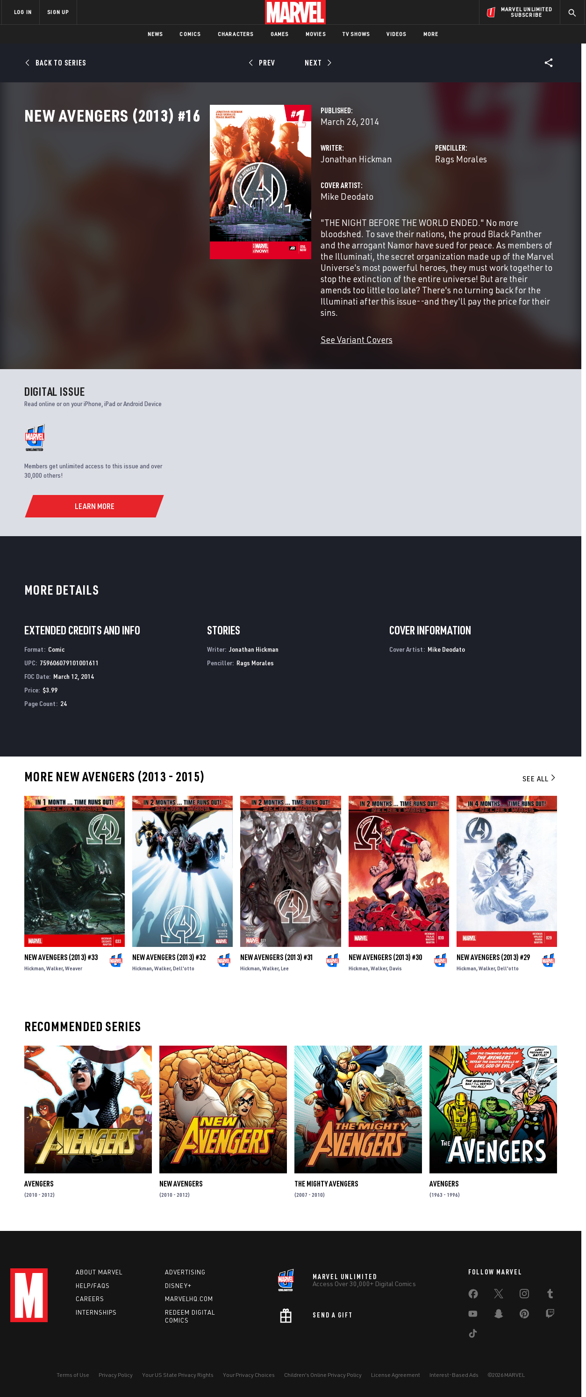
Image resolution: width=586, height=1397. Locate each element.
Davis (395, 975)
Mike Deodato (217, 237)
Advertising (185, 1277)
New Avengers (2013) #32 (169, 964)
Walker (54, 975)
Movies (316, 33)
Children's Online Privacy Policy (323, 1379)
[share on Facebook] (473, 1300)
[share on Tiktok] (473, 1340)
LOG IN (23, 11)
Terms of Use (73, 1379)
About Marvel (99, 1277)
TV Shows (356, 33)
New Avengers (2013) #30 (385, 964)
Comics (189, 33)
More (431, 33)
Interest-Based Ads (454, 1379)
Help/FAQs (93, 1290)
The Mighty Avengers (326, 1191)
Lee (285, 975)
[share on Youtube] (473, 1320)
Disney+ (178, 1290)
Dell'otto (183, 975)
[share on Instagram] (524, 1300)
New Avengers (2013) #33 (61, 964)
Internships (96, 1317)
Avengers (38, 1191)
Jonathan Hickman (226, 200)
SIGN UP (58, 11)
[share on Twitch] (550, 1320)
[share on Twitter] (498, 1300)
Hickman (34, 975)
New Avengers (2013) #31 (277, 964)
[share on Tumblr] (550, 1300)
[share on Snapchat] (498, 1320)
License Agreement (395, 1379)
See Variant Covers (227, 347)
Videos (396, 33)
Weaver (73, 975)
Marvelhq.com (189, 1304)
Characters (236, 33)
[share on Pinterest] (524, 1320)
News (155, 33)
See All (539, 786)
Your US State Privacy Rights (178, 1379)
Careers (90, 1304)
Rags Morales (396, 200)
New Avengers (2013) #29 (493, 964)
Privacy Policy (116, 1379)
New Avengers (180, 1191)
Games (280, 33)
